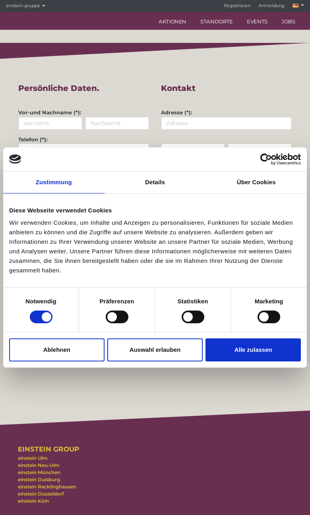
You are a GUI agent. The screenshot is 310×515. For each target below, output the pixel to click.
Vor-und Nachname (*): (49, 112)
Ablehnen (56, 349)
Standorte (216, 21)
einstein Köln (33, 501)
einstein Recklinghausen (47, 487)
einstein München (39, 472)
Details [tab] (155, 182)
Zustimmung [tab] (54, 182)
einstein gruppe (25, 5)
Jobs (288, 21)
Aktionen (172, 21)
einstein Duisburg (39, 479)
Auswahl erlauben (155, 349)
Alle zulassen (253, 349)
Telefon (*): (32, 139)
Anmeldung (271, 5)
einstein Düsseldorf (41, 494)
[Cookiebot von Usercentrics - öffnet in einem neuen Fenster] (266, 159)
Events (257, 21)
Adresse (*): (176, 112)
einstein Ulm (33, 458)
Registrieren (237, 5)
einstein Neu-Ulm (39, 465)
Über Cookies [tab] (256, 182)
